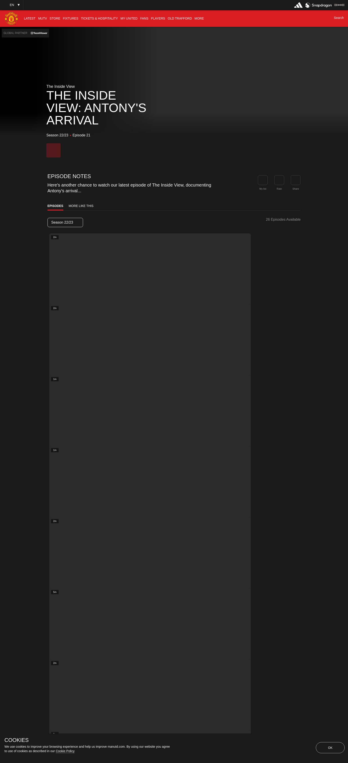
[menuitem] (30, 18)
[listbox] (65, 222)
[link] (296, 180)
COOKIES (16, 740)
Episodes (55, 206)
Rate (279, 188)
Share (296, 188)
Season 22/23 (65, 222)
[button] (11, 5)
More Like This (81, 206)
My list (262, 188)
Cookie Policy (65, 751)
